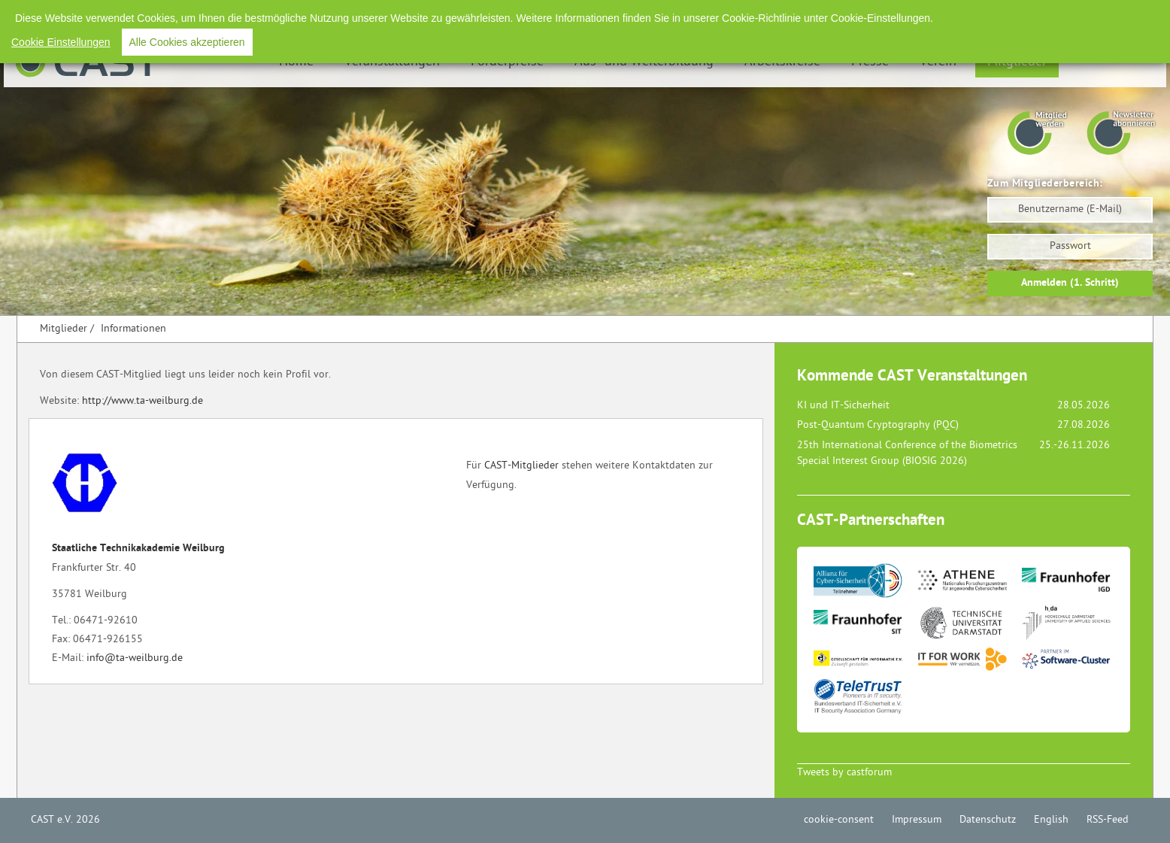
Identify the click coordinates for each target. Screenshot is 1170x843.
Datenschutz (988, 15)
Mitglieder (1017, 62)
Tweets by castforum (844, 773)
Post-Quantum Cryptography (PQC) (878, 425)
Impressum (917, 15)
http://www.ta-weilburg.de (142, 401)
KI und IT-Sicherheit (843, 406)
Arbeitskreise (782, 62)
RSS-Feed (1108, 15)
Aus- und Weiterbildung (644, 62)
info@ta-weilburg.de (134, 658)
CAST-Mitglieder (521, 466)
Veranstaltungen (392, 62)
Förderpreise (507, 62)
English (1052, 15)
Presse (870, 62)
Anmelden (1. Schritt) (1070, 283)
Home (296, 62)
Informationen (133, 329)
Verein (938, 62)
